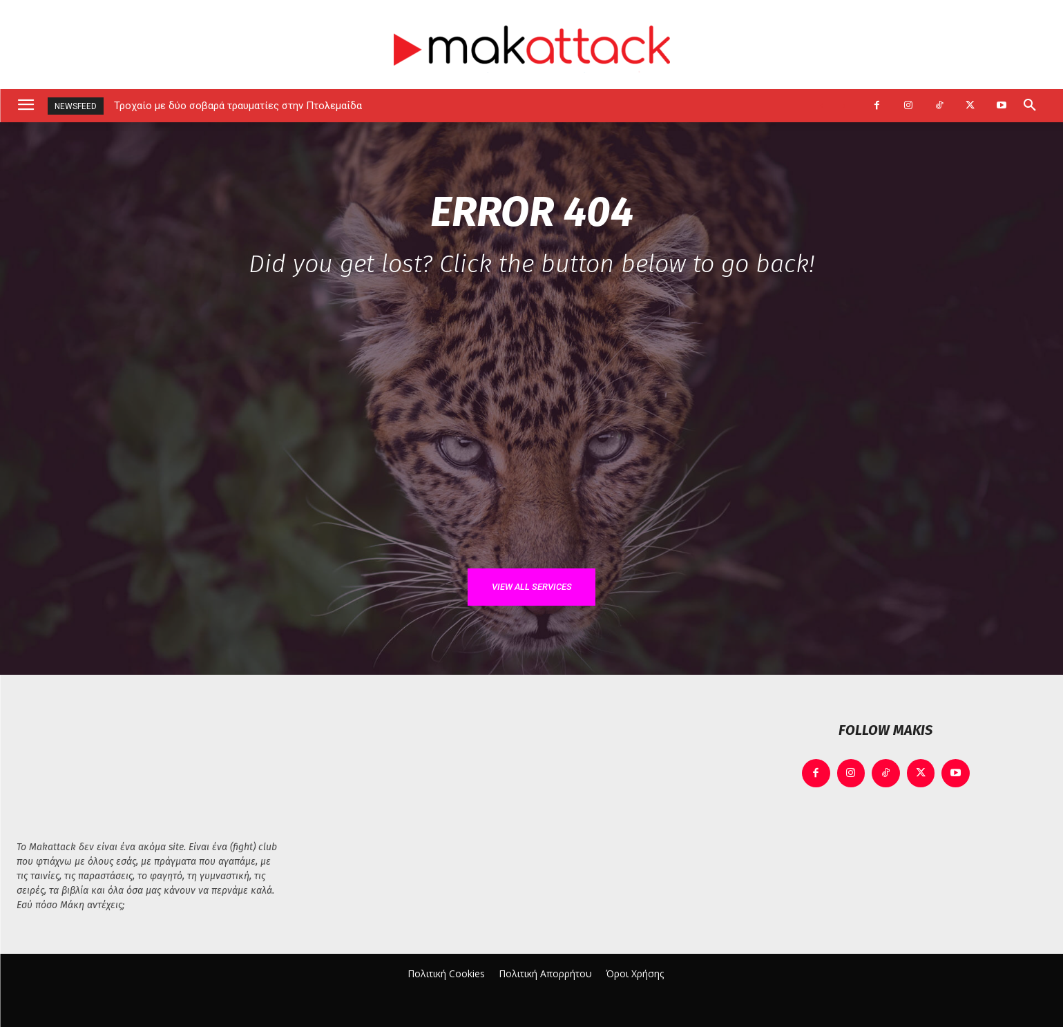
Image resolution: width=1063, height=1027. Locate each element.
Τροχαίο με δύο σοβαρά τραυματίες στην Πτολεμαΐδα (238, 105)
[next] (843, 106)
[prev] (821, 106)
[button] (1029, 105)
